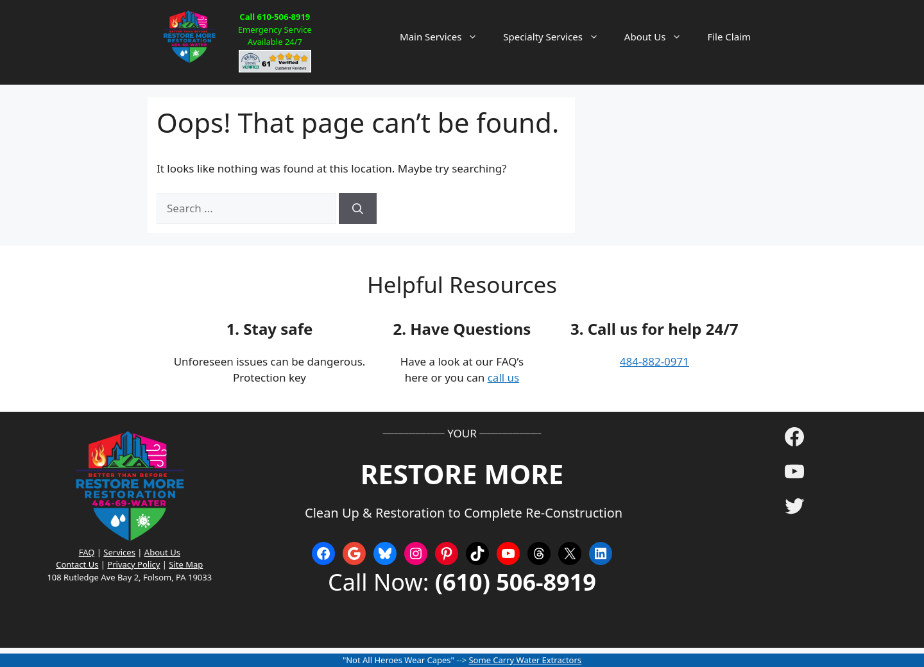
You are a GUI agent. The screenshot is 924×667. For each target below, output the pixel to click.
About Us (659, 36)
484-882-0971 (654, 361)
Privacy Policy (133, 564)
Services (119, 552)
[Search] (358, 208)
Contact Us (77, 564)
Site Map (186, 564)
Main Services (445, 36)
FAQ (87, 552)
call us (504, 377)
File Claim (729, 36)
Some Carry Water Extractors (524, 660)
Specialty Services (557, 36)
